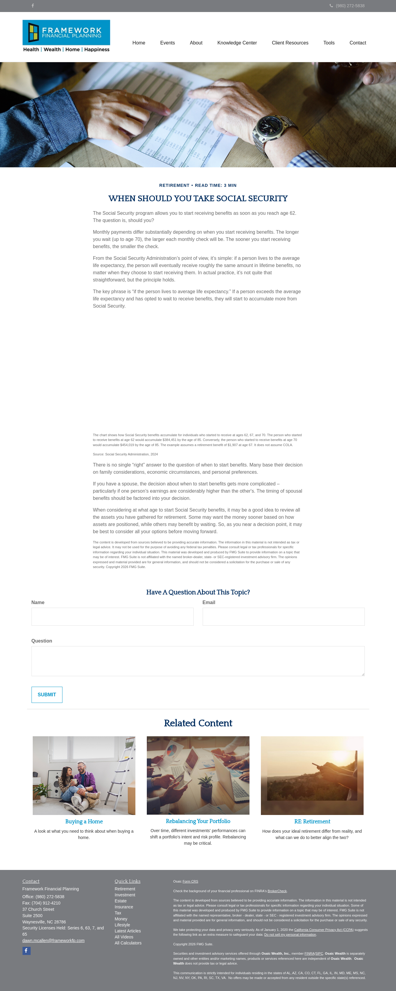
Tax (118, 912)
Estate (121, 900)
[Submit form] (47, 695)
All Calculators (128, 943)
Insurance (124, 906)
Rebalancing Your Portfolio (198, 822)
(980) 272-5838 (347, 5)
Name (38, 602)
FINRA (309, 953)
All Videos (124, 937)
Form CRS (190, 881)
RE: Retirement (312, 822)
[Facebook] (33, 6)
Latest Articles (128, 931)
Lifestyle (122, 925)
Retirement (125, 888)
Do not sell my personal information (290, 934)
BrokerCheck (277, 891)
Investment (125, 894)
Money (121, 919)
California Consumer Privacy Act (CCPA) (324, 930)
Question (42, 640)
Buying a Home (84, 822)
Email (209, 602)
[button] (167, 37)
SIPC (319, 953)
